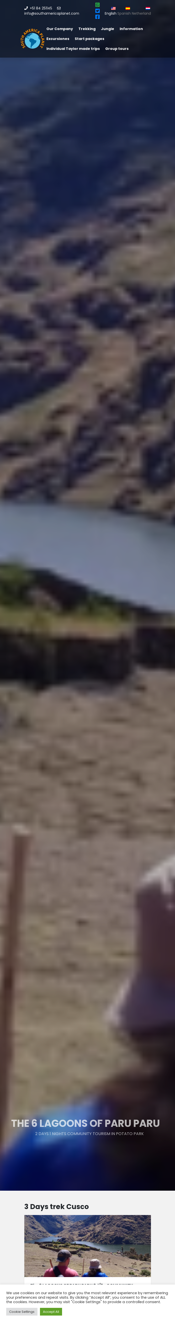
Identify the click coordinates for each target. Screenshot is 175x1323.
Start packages (89, 38)
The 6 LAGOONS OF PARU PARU (83, 1123)
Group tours (117, 48)
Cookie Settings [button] (22, 1311)
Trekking (87, 28)
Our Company (59, 28)
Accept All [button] (51, 1311)
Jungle (107, 28)
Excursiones (57, 38)
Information (131, 28)
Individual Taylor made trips (73, 48)
